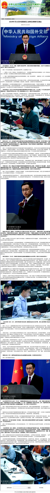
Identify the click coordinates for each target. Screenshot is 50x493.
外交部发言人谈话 (9, 19)
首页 (3, 19)
